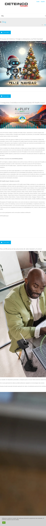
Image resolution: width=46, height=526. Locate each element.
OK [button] (4, 522)
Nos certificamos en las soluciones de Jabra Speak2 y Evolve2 (21, 249)
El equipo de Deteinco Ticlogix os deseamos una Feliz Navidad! (21, 39)
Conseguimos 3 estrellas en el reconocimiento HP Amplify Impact (22, 103)
